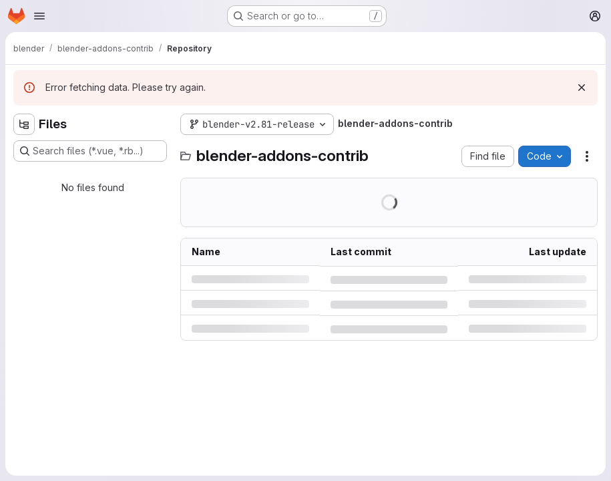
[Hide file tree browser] (24, 124)
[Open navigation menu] (39, 16)
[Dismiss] (582, 87)
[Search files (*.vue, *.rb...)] (90, 151)
